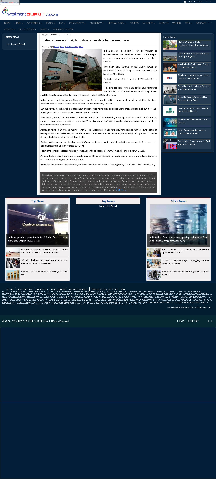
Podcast (201, 23)
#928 (62, 47)
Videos (9, 29)
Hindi (19, 23)
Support (193, 321)
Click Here (121, 190)
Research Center (63, 29)
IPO (62, 23)
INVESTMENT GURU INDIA (32, 321)
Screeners (34, 23)
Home (9, 289)
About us (42, 289)
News (7, 23)
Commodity (77, 23)
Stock (50, 23)
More (44, 29)
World (176, 23)
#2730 (56, 47)
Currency (97, 23)
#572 (81, 47)
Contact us (24, 289)
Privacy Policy (78, 289)
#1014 (67, 47)
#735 (72, 47)
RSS (123, 289)
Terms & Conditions (104, 289)
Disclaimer (58, 289)
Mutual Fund (117, 23)
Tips (188, 23)
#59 (76, 47)
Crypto (134, 23)
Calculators (27, 29)
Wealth (163, 23)
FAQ (181, 321)
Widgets (149, 23)
